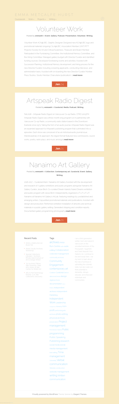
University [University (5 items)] (53, 360)
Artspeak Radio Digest (59, 100)
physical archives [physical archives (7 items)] (57, 318)
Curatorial (58, 107)
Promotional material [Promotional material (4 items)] (56, 330)
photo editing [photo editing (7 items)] (62, 314)
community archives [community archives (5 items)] (57, 257)
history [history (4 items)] (52, 288)
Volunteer (81, 36)
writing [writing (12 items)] (53, 375)
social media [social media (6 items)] (55, 345)
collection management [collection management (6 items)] (59, 254)
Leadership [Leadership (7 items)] (61, 302)
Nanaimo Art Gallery (59, 165)
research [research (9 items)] (65, 341)
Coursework (20, 19)
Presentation (70, 36)
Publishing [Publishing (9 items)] (55, 341)
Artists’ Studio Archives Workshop (34, 249)
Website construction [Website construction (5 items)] (57, 368)
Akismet (11, 402)
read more (77, 75)
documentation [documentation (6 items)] (56, 284)
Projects (41, 19)
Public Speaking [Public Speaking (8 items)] (57, 337)
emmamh (39, 36)
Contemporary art (62, 172)
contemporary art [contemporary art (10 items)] (59, 268)
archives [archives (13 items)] (54, 242)
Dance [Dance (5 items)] (66, 272)
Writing (52, 19)
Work (31, 19)
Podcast (61, 36)
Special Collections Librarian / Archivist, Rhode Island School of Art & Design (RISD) (34, 257)
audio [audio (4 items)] (62, 246)
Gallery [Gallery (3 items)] (63, 284)
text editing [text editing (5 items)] (53, 352)
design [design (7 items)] (64, 276)
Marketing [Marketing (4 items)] (59, 306)
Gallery (54, 36)
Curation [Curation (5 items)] (52, 272)
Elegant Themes (79, 394)
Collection (49, 172)
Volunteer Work (59, 29)
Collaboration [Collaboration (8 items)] (62, 250)
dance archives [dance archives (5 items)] (55, 276)
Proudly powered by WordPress (45, 394)
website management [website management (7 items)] (59, 372)
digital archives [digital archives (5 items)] (55, 280)
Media (66, 107)
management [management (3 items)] (53, 306)
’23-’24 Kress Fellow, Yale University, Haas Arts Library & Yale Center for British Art (33, 266)
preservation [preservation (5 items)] (54, 322)
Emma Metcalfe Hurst (44, 15)
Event (47, 36)
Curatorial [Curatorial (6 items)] (59, 272)
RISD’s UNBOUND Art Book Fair (34, 244)
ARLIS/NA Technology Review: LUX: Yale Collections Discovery (34, 274)
